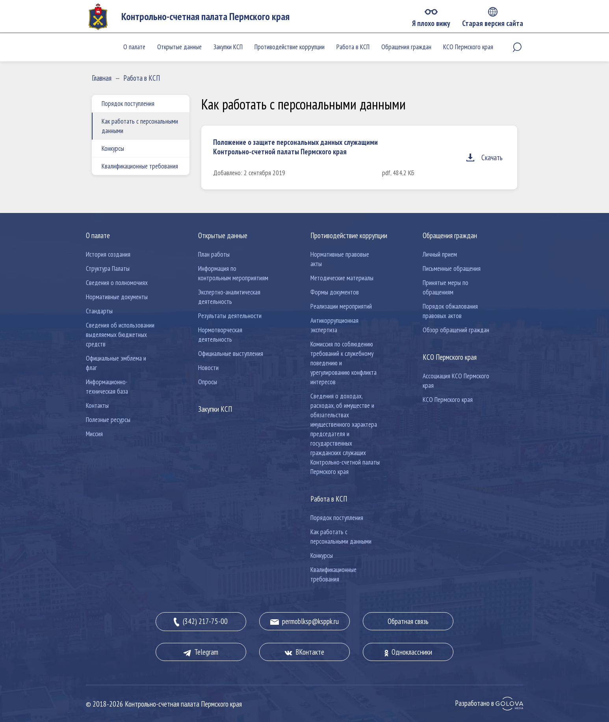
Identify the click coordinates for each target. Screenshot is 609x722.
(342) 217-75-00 (201, 621)
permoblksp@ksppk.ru (304, 621)
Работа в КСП (352, 47)
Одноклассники (408, 652)
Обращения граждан (406, 47)
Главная (101, 78)
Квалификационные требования (140, 166)
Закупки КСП (228, 47)
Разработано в (489, 703)
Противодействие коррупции (289, 47)
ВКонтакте (304, 652)
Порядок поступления (128, 103)
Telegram (200, 652)
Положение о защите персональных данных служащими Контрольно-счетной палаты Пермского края (295, 146)
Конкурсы (113, 148)
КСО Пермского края (468, 47)
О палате (134, 47)
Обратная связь (408, 621)
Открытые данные (179, 47)
